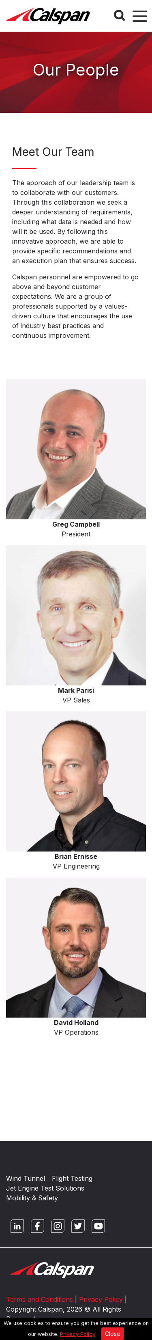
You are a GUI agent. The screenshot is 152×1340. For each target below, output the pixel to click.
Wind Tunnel (25, 1178)
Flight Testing (72, 1178)
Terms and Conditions (39, 1299)
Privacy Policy (77, 1334)
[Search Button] (119, 15)
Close (112, 1333)
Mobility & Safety (32, 1198)
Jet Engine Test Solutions (45, 1188)
